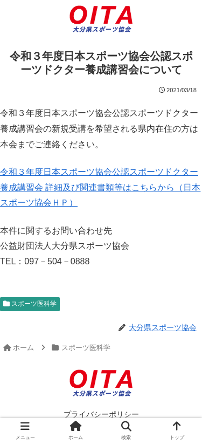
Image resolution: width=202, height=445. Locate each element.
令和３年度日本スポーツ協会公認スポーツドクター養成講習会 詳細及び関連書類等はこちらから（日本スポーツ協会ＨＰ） (100, 187)
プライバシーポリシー (101, 414)
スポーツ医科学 (30, 303)
